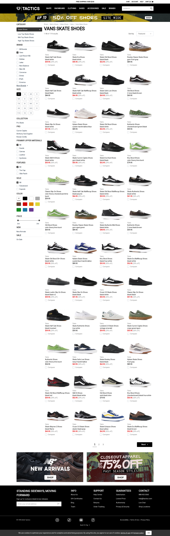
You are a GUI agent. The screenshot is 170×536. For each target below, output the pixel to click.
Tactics (28, 8)
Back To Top (85, 525)
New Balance (24, 66)
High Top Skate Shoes (26, 41)
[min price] (20, 224)
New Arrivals (21, 232)
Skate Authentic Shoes (140, 184)
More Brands (22, 86)
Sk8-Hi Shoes (85, 386)
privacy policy (139, 533)
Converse (22, 72)
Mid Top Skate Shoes (26, 37)
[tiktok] (69, 520)
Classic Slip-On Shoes (58, 185)
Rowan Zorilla (22, 137)
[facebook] (93, 520)
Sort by (131, 34)
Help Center (98, 495)
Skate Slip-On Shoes (58, 117)
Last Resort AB (24, 56)
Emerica (22, 82)
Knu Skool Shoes (140, 150)
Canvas (22, 151)
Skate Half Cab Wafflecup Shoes (85, 83)
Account (135, 2)
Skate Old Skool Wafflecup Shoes (113, 184)
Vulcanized (23, 186)
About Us (74, 495)
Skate (48, 8)
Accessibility (124, 520)
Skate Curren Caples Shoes (85, 150)
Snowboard (59, 8)
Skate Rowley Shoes (113, 352)
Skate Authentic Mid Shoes (113, 218)
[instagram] (57, 520)
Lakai (21, 62)
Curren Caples (22, 131)
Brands (112, 8)
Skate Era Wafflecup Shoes (140, 251)
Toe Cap (22, 170)
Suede (21, 148)
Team (73, 507)
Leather (22, 155)
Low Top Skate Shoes (26, 34)
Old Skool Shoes (140, 83)
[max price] (39, 224)
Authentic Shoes (140, 117)
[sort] (144, 33)
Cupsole (22, 189)
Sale (104, 8)
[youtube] (81, 520)
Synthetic (21, 158)
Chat (128, 2)
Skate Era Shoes (85, 50)
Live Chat (142, 503)
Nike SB (22, 69)
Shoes (82, 8)
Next (144, 444)
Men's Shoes (54, 24)
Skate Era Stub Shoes (113, 150)
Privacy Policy (145, 520)
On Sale (19, 239)
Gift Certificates (77, 499)
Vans (20, 52)
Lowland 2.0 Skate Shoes (113, 318)
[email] (39, 504)
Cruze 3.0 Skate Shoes (113, 285)
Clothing (72, 8)
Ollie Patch (23, 174)
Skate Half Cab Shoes (58, 50)
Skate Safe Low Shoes (113, 83)
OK (148, 533)
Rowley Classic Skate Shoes (140, 50)
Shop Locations (144, 507)
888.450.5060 (144, 495)
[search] (137, 8)
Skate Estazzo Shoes (113, 419)
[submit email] (58, 503)
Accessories (93, 8)
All (19, 145)
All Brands (23, 49)
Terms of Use (134, 520)
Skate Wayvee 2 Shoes (58, 419)
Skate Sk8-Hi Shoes (58, 150)
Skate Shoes (29, 29)
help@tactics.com (145, 499)
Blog (72, 503)
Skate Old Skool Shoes (113, 50)
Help (141, 2)
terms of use (125, 533)
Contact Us (98, 499)
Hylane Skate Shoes (85, 117)
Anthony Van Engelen (25, 134)
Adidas (22, 59)
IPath (21, 79)
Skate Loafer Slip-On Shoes (58, 285)
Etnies (21, 76)
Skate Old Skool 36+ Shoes (58, 251)
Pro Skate (20, 123)
